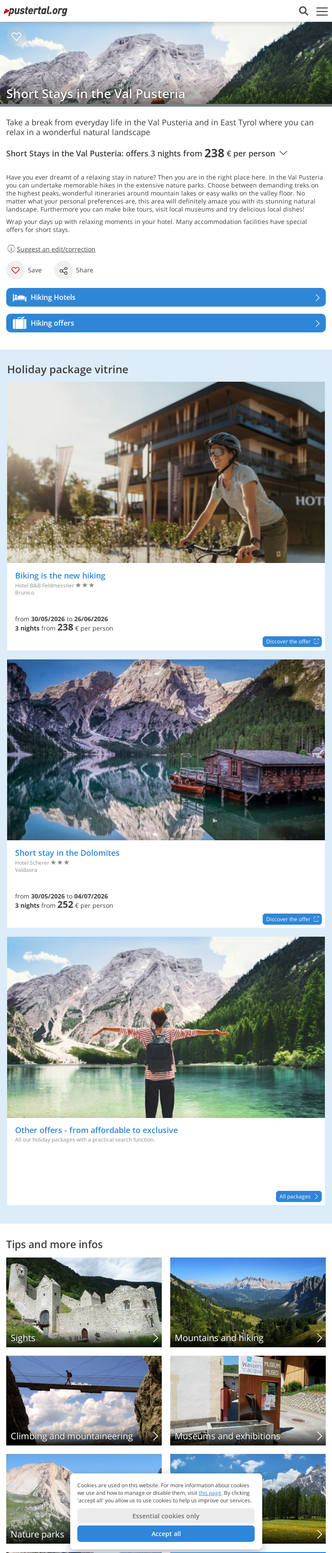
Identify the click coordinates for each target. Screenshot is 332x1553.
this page (210, 1493)
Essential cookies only (166, 1516)
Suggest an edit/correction (51, 249)
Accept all (166, 1533)
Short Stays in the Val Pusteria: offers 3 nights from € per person (147, 153)
